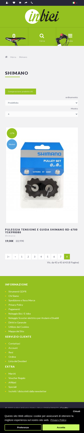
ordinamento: (71, 97)
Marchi (12, 373)
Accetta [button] (61, 427)
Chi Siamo (14, 295)
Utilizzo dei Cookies (19, 326)
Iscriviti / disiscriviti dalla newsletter (27, 391)
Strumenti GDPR (17, 291)
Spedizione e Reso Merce (22, 300)
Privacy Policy (16, 304)
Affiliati (12, 382)
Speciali (12, 386)
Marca (13, 57)
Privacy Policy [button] (58, 420)
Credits (64, 407)
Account (13, 347)
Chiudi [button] (76, 411)
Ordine (12, 356)
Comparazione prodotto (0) (20, 91)
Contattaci (14, 343)
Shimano (23, 57)
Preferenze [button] (23, 427)
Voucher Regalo (17, 378)
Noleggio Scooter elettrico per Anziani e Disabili (34, 318)
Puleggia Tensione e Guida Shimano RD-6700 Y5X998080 (41, 231)
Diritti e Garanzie (17, 322)
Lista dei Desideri (18, 361)
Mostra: (74, 108)
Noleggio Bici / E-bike (20, 313)
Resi (11, 352)
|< (8, 256)
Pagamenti (14, 309)
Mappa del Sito (16, 331)
